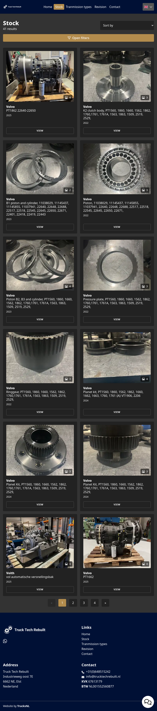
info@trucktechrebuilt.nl (103, 676)
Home (47, 7)
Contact (114, 7)
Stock (59, 7)
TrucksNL (23, 706)
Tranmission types (78, 7)
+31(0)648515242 (98, 671)
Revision (100, 7)
